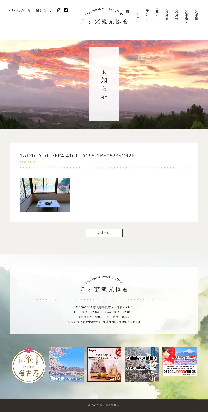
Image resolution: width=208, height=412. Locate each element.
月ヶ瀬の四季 (196, 11)
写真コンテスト (147, 16)
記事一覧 (104, 233)
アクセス (137, 15)
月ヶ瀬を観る (167, 13)
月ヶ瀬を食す (177, 13)
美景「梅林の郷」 (157, 9)
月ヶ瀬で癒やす (186, 15)
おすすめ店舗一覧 (19, 10)
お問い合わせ (44, 10)
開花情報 (127, 17)
